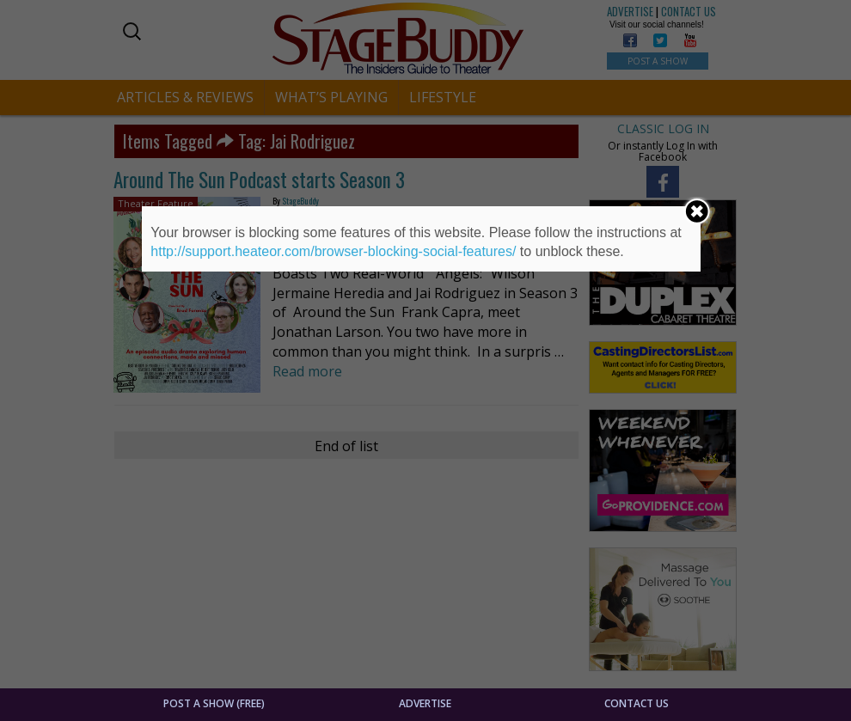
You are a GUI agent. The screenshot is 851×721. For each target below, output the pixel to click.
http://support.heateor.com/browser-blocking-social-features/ (333, 251)
